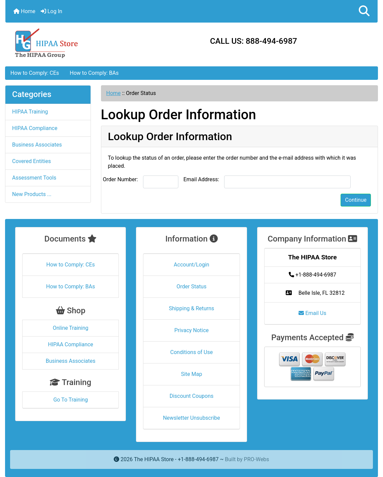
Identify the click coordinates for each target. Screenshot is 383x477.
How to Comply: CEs (34, 73)
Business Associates (37, 144)
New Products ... (31, 194)
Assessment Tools (34, 177)
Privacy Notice (191, 330)
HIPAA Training (30, 111)
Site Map (191, 374)
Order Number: (120, 179)
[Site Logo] (67, 42)
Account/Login (191, 264)
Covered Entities (31, 161)
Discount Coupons (192, 396)
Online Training (71, 328)
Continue (356, 200)
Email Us (312, 313)
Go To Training (70, 399)
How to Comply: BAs (94, 73)
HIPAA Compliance (34, 128)
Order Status (192, 286)
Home (24, 11)
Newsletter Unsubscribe (191, 418)
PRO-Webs (256, 459)
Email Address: (201, 179)
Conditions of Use (191, 352)
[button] (364, 11)
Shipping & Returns (191, 308)
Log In (51, 11)
